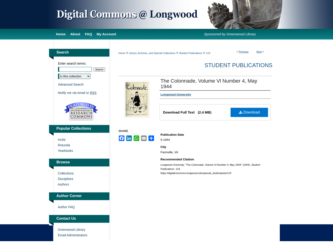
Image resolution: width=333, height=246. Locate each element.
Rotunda (64, 145)
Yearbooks (65, 151)
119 (208, 53)
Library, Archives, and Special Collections (152, 53)
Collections (66, 173)
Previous (244, 51)
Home (121, 53)
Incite (61, 139)
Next (259, 51)
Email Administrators (72, 235)
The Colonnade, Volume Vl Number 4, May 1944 (208, 83)
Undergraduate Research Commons (81, 111)
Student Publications (190, 53)
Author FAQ (66, 207)
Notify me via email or (77, 93)
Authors (63, 184)
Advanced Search (71, 84)
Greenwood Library (71, 229)
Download (249, 112)
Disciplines (65, 179)
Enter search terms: (72, 63)
